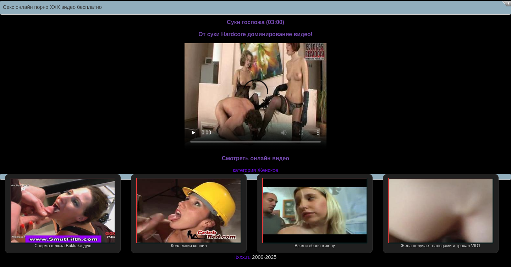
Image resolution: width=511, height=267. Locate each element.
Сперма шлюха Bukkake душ (63, 213)
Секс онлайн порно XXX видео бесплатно (52, 7)
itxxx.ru (243, 257)
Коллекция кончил (188, 213)
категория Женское (255, 170)
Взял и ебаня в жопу (314, 213)
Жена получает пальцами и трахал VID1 (440, 213)
